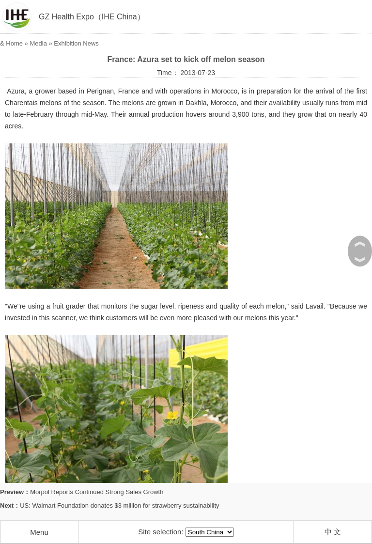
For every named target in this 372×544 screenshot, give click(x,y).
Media (38, 43)
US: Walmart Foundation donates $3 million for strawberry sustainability (119, 505)
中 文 (333, 532)
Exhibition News (76, 43)
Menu (39, 532)
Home (14, 43)
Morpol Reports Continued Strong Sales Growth (96, 492)
